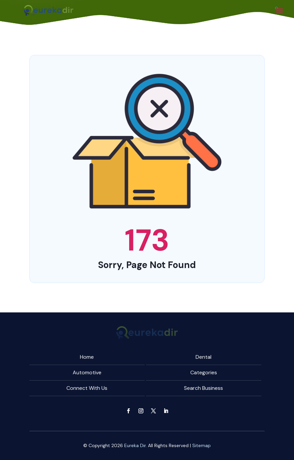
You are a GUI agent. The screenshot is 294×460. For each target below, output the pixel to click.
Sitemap (201, 445)
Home (87, 356)
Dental (203, 356)
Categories (203, 372)
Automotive (87, 372)
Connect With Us (86, 388)
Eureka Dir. (135, 445)
